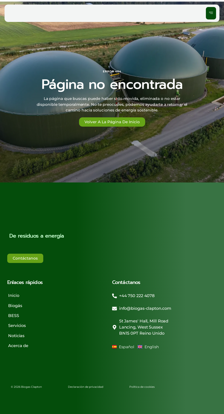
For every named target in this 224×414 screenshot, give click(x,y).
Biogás (15, 305)
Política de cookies (145, 385)
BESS (13, 314)
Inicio (13, 295)
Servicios (17, 324)
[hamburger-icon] (211, 13)
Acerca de (18, 343)
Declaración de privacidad (87, 385)
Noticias (16, 334)
